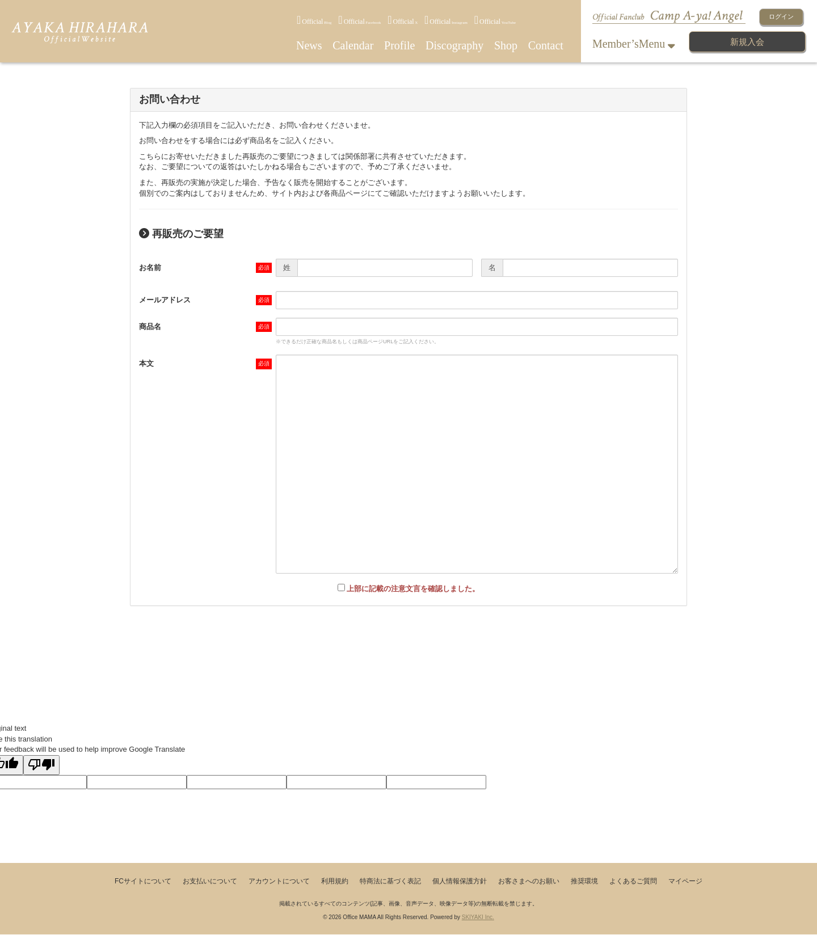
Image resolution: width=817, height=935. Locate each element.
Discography (454, 45)
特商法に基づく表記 (390, 881)
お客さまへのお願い (528, 881)
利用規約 (334, 881)
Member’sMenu (634, 43)
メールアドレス (165, 300)
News (309, 45)
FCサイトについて (143, 881)
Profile (399, 45)
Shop (505, 45)
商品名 (150, 326)
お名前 (150, 267)
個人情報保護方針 (459, 881)
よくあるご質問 (633, 881)
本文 (146, 363)
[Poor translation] (41, 765)
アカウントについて (279, 881)
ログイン (781, 16)
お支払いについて (210, 881)
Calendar (352, 45)
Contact (545, 45)
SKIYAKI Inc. (478, 917)
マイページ (685, 881)
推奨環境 (584, 881)
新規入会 (747, 42)
